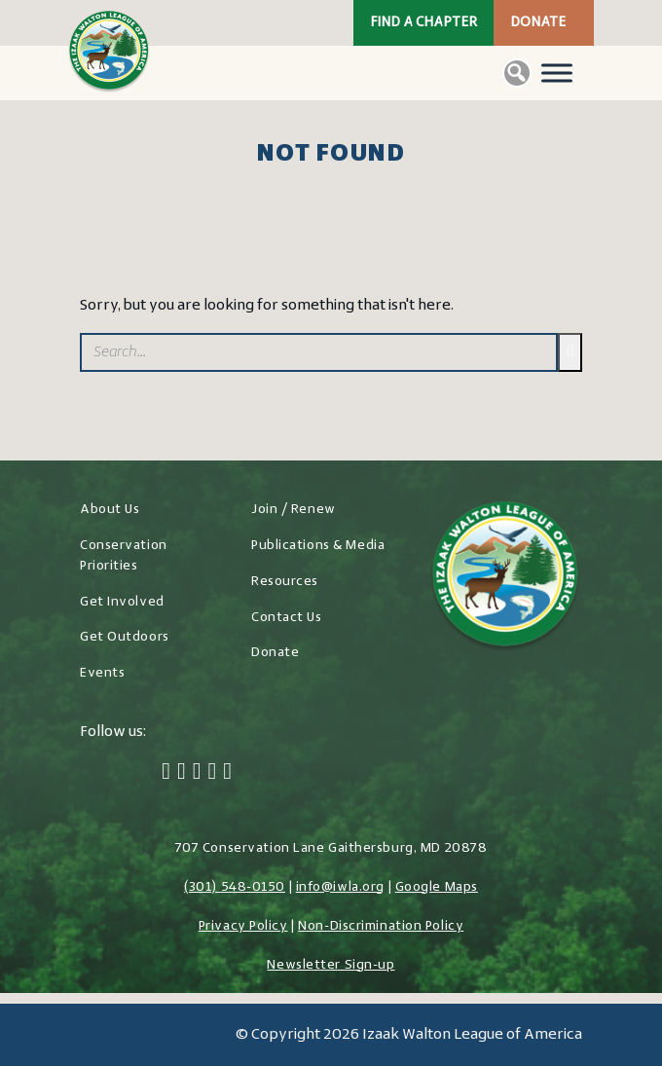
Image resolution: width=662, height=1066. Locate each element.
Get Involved (122, 602)
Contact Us (286, 617)
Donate (538, 23)
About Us (109, 509)
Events (102, 673)
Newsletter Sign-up (330, 965)
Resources (284, 581)
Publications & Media (318, 545)
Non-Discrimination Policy (380, 926)
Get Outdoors (124, 637)
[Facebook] (166, 773)
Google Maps (436, 887)
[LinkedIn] (211, 773)
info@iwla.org (340, 887)
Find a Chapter (423, 23)
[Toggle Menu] (556, 72)
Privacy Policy (243, 926)
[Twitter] (181, 773)
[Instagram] (197, 773)
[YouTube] (227, 773)
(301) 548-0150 (234, 887)
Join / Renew (293, 509)
